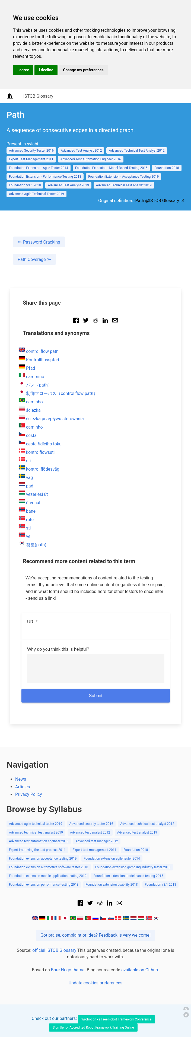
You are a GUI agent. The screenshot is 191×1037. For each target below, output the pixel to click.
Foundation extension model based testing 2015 (128, 876)
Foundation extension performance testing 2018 (43, 884)
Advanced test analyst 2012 (90, 832)
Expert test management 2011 (94, 850)
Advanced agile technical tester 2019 (35, 824)
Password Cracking (39, 242)
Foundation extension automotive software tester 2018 (48, 867)
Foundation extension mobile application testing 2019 (48, 876)
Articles (22, 786)
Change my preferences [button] (83, 70)
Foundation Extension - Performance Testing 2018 (45, 176)
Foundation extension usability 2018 (111, 884)
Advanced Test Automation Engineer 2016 (91, 159)
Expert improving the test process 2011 (37, 850)
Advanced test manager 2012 (96, 841)
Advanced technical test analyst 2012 (147, 824)
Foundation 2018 (166, 168)
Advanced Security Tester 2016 (31, 150)
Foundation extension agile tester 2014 (112, 858)
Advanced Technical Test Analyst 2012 (136, 150)
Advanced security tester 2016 (91, 824)
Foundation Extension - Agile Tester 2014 (38, 168)
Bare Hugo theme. (68, 969)
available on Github (139, 969)
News (20, 779)
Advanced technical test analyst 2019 (36, 832)
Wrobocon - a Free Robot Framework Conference (116, 1019)
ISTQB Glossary (38, 96)
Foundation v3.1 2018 (160, 884)
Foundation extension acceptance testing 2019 (43, 858)
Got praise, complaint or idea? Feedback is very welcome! (95, 935)
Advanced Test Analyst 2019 (68, 185)
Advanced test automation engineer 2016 (38, 841)
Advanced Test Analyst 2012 (81, 150)
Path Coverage (34, 259)
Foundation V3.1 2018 (25, 185)
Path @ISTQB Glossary (159, 200)
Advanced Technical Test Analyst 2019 (124, 185)
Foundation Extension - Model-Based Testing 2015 (111, 168)
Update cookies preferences (95, 982)
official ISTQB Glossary (54, 950)
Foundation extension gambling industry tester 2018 (132, 867)
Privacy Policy (28, 794)
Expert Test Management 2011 (31, 159)
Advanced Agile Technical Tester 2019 (36, 194)
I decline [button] (46, 70)
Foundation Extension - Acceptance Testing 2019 (123, 176)
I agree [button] (23, 70)
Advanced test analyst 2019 (137, 832)
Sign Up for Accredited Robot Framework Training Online (93, 1027)
